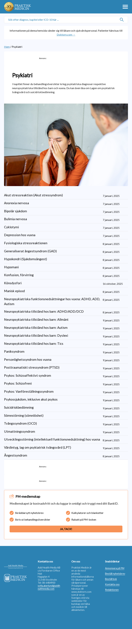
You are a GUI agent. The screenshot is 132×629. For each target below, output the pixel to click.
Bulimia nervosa (15, 219)
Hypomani (11, 267)
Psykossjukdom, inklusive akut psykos (31, 399)
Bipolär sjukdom (15, 211)
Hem (7, 46)
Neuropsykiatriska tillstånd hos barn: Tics (33, 343)
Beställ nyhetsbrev (115, 573)
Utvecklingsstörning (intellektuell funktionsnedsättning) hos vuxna (52, 439)
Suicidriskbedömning (19, 407)
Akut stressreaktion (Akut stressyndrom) (33, 195)
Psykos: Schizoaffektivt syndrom (27, 375)
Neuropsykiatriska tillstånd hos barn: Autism (36, 327)
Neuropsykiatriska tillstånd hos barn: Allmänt (36, 319)
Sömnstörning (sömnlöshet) (23, 415)
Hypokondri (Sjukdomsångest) (25, 259)
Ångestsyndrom (15, 455)
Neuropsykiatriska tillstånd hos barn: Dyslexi (36, 335)
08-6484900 (48, 582)
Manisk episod (14, 291)
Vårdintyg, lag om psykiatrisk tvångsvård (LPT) (37, 447)
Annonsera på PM (114, 568)
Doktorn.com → (66, 34)
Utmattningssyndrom (19, 431)
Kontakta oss (112, 584)
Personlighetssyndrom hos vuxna (27, 359)
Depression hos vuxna (19, 235)
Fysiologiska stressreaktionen (25, 243)
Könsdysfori (13, 283)
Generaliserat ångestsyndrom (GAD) (30, 251)
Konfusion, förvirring (19, 275)
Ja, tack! (66, 528)
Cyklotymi (11, 227)
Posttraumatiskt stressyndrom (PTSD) (31, 367)
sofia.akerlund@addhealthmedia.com (49, 587)
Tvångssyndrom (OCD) (20, 423)
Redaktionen (112, 589)
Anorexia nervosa (16, 203)
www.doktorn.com (81, 591)
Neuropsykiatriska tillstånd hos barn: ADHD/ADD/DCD (44, 311)
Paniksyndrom (14, 351)
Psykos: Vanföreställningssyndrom (29, 391)
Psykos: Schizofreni (18, 383)
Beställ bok (111, 579)
